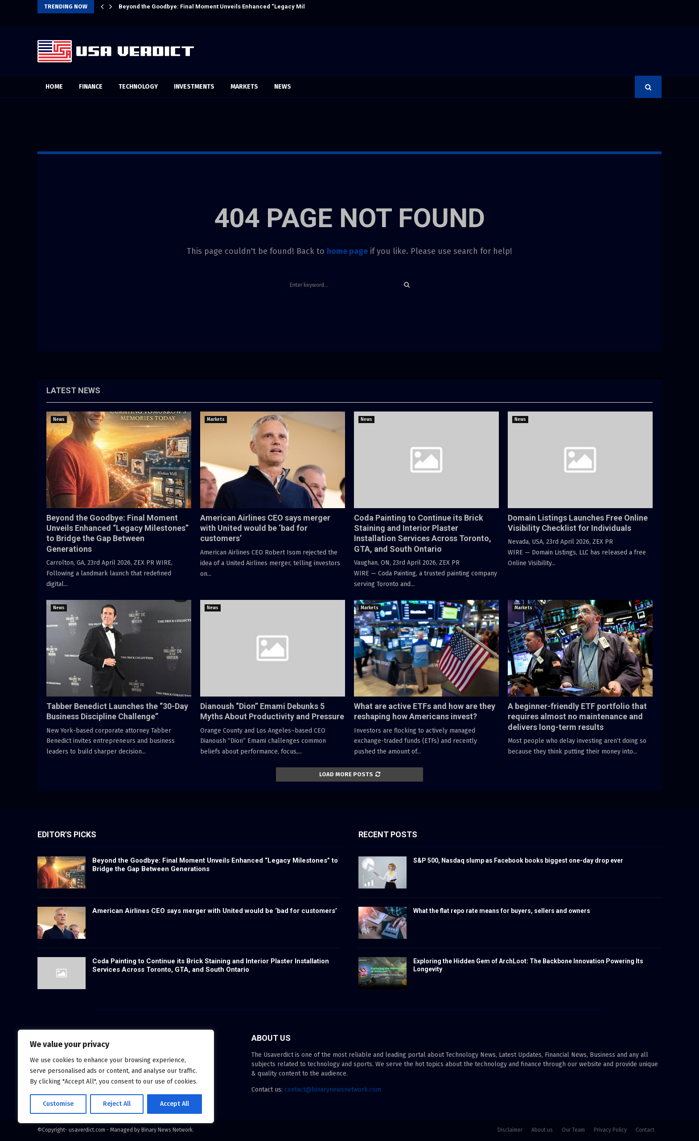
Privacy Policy (610, 1130)
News (282, 86)
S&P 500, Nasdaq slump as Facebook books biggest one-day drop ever (518, 860)
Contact (645, 1130)
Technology (138, 86)
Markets (244, 86)
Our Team (573, 1130)
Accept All (174, 1104)
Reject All (117, 1104)
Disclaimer (510, 1130)
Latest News (73, 390)
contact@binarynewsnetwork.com (332, 1089)
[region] (116, 1076)
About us (542, 1130)
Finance (91, 86)
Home (54, 86)
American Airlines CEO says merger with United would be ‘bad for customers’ (265, 528)
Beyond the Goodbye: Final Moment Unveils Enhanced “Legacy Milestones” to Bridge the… (245, 6)
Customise (58, 1104)
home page (347, 251)
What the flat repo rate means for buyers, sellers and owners (501, 910)
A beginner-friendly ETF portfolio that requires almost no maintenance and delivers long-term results (577, 716)
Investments (194, 86)
